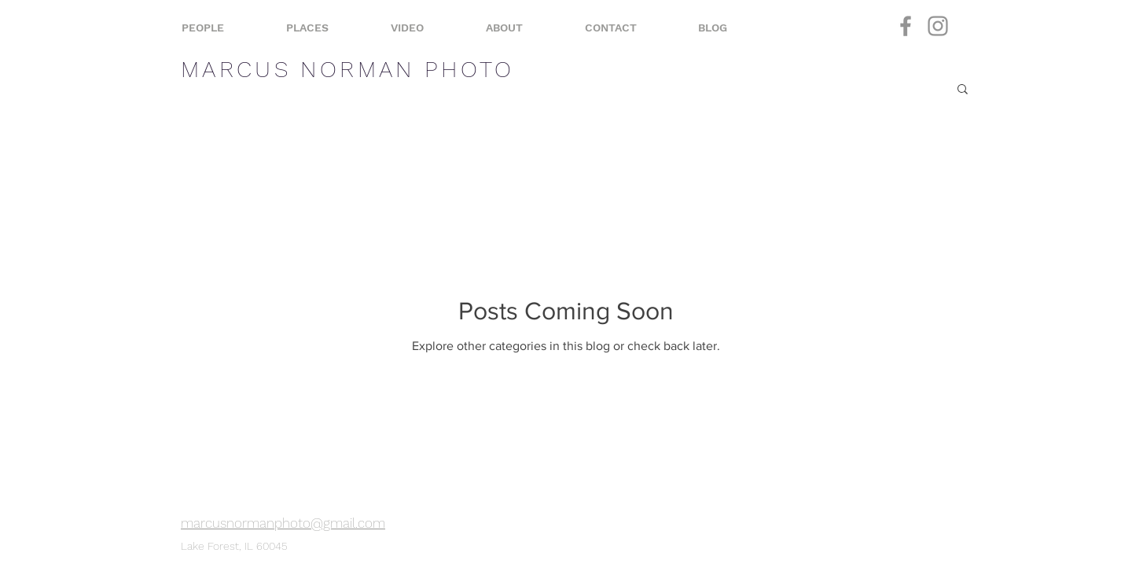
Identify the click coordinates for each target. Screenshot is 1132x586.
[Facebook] (905, 26)
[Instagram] (937, 26)
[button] (962, 90)
